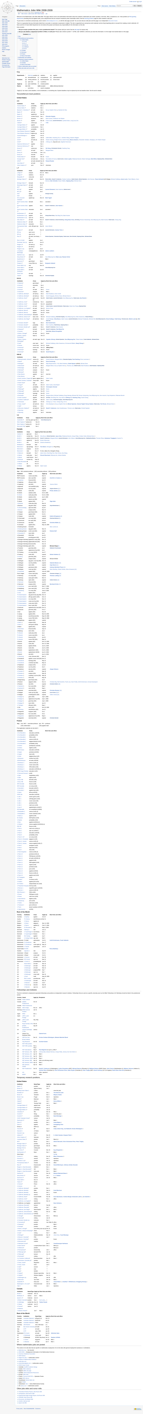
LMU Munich (28, 1325)
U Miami (21, 361)
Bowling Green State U (24, 1090)
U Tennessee (22, 402)
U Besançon (22, 758)
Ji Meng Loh (50, 142)
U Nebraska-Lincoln (24, 1243)
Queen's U (21, 1298)
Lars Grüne (54, 692)
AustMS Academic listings (32, 1367)
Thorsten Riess (101, 438)
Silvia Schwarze (71, 569)
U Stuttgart (21, 697)
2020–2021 (5, 24)
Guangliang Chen (60, 1124)
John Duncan (92, 179)
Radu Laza (112, 220)
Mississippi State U (23, 185)
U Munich (21, 652)
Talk (44, 12)
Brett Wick (95, 159)
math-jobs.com (24, 1361)
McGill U (21, 436)
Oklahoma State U (23, 222)
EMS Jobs (27, 1374)
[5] (61, 518)
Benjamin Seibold (51, 263)
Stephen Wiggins (76, 138)
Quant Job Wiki (24, 1403)
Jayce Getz (60, 436)
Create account (132, 1)
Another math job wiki (25, 1401)
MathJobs (31, 75)
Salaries (4, 48)
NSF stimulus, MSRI (29, 1062)
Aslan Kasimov (60, 189)
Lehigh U (21, 173)
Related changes (7, 59)
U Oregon (21, 385)
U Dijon (20, 775)
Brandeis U (21, 1093)
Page (18, 6)
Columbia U (22, 1112)
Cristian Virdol (84, 436)
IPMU (25, 1014)
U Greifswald (22, 571)
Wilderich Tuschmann (56, 548)
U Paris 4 (21, 833)
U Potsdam (21, 671)
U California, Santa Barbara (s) (27, 1214)
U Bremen (21, 510)
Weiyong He (55, 455)
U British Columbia (23, 1300)
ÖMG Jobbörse (28, 1369)
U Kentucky (22, 347)
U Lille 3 (21, 805)
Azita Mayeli (58, 385)
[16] (60, 580)
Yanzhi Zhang (86, 397)
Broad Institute (27, 1039)
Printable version (7, 63)
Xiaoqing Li (94, 140)
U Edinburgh (29, 966)
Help (4, 51)
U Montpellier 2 (22, 811)
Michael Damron (78, 1068)
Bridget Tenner (59, 140)
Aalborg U (28, 930)
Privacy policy (21, 1409)
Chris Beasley (51, 404)
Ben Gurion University (30, 1327)
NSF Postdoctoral (28, 1068)
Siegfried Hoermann (67, 142)
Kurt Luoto (43, 1300)
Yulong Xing (119, 220)
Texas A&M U (22, 267)
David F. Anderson (58, 179)
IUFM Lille (21, 794)
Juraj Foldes (58, 1282)
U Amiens (21, 746)
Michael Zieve (110, 159)
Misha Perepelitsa (58, 331)
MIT (20, 187)
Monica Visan (59, 296)
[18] (61, 684)
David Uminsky (101, 1070)
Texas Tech (21, 273)
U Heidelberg (22, 586)
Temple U (21, 263)
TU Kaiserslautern (23, 595)
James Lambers (51, 251)
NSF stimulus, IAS (28, 1054)
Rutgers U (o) (22, 249)
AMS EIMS (23, 1352)
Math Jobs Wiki (6, 21)
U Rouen (21, 894)
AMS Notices (23, 1356)
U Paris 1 (21, 828)
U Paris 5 (21, 835)
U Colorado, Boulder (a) (25, 327)
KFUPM (28, 949)
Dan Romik (84, 298)
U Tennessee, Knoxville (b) (25, 1260)
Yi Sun (55, 402)
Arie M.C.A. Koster (56, 478)
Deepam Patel (69, 1135)
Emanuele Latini (78, 1197)
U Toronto (21, 1306)
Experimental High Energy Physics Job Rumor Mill (33, 1395)
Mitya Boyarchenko (52, 363)
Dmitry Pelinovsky (46, 440)
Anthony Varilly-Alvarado (72, 1165)
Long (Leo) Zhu (76, 121)
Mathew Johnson (130, 1068)
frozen (49, 157)
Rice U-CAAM (22, 240)
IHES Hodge (27, 1008)
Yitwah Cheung (51, 140)
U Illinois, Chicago (23, 333)
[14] (62, 573)
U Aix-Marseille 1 (23, 733)
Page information (7, 67)
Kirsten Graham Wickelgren (48, 1037)
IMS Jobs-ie (27, 1378)
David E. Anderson (45, 1068)
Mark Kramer (50, 118)
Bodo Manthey (55, 569)
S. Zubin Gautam (59, 1135)
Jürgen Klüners (55, 488)
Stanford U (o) (22, 255)
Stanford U (21, 1173)
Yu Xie (56, 1154)
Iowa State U (22, 163)
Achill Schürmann (84, 682)
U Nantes (21, 820)
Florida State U (22, 157)
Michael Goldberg (116, 179)
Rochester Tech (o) (23, 242)
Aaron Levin (62, 159)
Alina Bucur (58, 319)
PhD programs (6, 46)
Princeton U (22, 1158)
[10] (61, 563)
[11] (59, 565)
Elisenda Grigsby (52, 116)
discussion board (114, 21)
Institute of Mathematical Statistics (29, 1359)
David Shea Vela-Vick (121, 1070)
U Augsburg (22, 480)
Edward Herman (52, 1052)
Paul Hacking (77, 359)
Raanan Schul (67, 257)
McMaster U (22, 444)
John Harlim (60, 206)
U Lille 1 (21, 797)
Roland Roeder (51, 161)
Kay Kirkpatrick (112, 395)
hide (31, 34)
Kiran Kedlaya (111, 319)
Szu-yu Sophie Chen (52, 110)
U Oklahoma (22, 1248)
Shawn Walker (63, 181)
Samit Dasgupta (51, 296)
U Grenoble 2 (22, 790)
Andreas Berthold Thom (58, 567)
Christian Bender (56, 690)
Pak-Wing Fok (60, 215)
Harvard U (21, 1129)
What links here (6, 58)
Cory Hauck (63, 397)
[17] (61, 584)
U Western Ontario (23, 1311)
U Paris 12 (21, 864)
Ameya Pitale (76, 436)
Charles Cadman (67, 179)
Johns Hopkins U (23, 165)
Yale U (20, 1286)
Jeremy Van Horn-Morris (70, 1052)
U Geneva (28, 957)
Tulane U (21, 1182)
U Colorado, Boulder (24, 323)
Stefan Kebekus (55, 554)
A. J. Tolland (58, 1175)
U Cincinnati (22, 1218)
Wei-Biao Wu (50, 321)
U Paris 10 (21, 854)
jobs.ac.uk (25, 1386)
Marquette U (22, 177)
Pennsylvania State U (24, 1163)
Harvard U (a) (22, 1133)
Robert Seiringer (87, 159)
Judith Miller (50, 138)
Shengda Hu (51, 447)
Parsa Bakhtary (55, 949)
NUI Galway (29, 936)
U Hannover (22, 582)
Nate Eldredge (59, 1116)
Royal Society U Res (29, 1023)
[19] (62, 690)
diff (20, 14)
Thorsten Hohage (55, 573)
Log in (140, 1)
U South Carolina (23, 397)
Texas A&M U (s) (23, 265)
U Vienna (28, 921)
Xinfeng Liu (70, 397)
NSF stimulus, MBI (28, 1060)
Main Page (5, 19)
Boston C (21, 116)
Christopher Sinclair (58, 148)
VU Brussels (29, 927)
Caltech (21, 123)
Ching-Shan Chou (51, 215)
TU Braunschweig (23, 508)
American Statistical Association (28, 1354)
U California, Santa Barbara (26, 315)
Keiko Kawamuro (81, 317)
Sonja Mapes (58, 1122)
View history (112, 6)
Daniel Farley (67, 140)
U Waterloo (21, 1308)
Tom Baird (44, 447)
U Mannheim (22, 629)
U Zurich (28, 961)
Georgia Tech (22, 159)
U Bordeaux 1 (22, 763)
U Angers (21, 752)
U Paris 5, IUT (22, 837)
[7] (58, 527)
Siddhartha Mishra (92, 438)
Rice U (20, 236)
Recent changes (6, 49)
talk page (78, 30)
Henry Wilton (58, 1101)
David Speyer (73, 363)
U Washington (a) (23, 1277)
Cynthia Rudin (67, 121)
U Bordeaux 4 (22, 769)
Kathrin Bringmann (56, 516)
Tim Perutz (105, 404)
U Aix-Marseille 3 (23, 741)
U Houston (21, 331)
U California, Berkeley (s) (25, 1195)
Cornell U (21, 1114)
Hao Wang (66, 453)
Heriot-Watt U (29, 963)
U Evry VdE (22, 780)
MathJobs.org (23, 1350)
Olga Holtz (54, 501)
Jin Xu (66, 402)
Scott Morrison (59, 1190)
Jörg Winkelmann (55, 505)
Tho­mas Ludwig (55, 576)
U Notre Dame (22, 1246)
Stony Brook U (22, 257)
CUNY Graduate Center (25, 1118)
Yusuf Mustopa (66, 1235)
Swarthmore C (22, 259)
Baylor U (21, 112)
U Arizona (21, 285)
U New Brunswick (23, 462)
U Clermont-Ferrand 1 (24, 773)
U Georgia (21, 1226)
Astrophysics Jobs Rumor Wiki (28, 1393)
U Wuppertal (22, 716)
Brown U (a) (22, 1097)
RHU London (29, 978)
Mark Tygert (50, 198)
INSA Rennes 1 (23, 892)
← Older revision (25, 14)
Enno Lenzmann (86, 359)
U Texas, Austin (23, 404)
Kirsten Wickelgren (78, 1129)
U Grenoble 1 (22, 788)
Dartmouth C (22, 1120)
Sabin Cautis (76, 179)
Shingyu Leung (50, 194)
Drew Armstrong (61, 220)
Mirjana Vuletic (59, 1095)
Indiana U (21, 1135)
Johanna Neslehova (47, 442)
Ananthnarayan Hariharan (62, 1243)
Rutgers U (21, 244)
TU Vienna (28, 919)
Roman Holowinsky (86, 220)
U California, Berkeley (24, 294)
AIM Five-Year (27, 1037)
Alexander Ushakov (86, 140)
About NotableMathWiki (30, 1409)
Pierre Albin (50, 179)
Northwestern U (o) (23, 218)
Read (98, 6)
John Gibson (73, 438)
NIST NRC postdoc (29, 1046)
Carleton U (21, 434)
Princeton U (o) (22, 1161)
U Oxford (27, 1339)
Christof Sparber (87, 408)
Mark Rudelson (51, 294)
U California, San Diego (25, 319)
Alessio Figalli (82, 404)
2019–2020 (5, 26)
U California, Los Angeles (25, 308)
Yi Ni (48, 123)
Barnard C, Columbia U (25, 110)
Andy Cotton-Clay (60, 1129)
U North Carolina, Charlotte (26, 380)
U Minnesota (22, 366)
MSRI (25, 1074)
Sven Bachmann (59, 1197)
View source (104, 6)
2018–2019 (5, 28)
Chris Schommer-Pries (64, 1070)
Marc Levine (54, 527)
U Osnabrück (22, 661)
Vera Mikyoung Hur (97, 220)
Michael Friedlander (84, 319)
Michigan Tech (22, 1148)
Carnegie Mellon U (23, 125)
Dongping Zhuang (83, 1282)
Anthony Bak (43, 1052)
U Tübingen (22, 705)
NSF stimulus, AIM (28, 1052)
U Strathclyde (29, 981)
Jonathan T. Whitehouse (70, 1282)
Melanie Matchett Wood (62, 1037)
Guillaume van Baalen (60, 118)
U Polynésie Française (24, 886)
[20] (58, 692)
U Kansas (21, 345)
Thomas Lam (126, 319)
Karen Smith (59, 294)
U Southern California (24, 400)
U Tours (21, 907)
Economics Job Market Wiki (27, 1399)
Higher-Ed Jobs (24, 1358)
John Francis (111, 1068)
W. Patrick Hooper (102, 140)
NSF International (28, 1050)
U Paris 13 (21, 869)
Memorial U (22, 447)
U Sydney (28, 917)
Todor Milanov (133, 179)
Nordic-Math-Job (31, 1380)
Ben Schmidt (55, 181)
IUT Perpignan (22, 877)
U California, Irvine (23, 302)
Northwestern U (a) (23, 215)
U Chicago (21, 1216)
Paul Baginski (44, 1050)
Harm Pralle (76, 682)
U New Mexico (22, 374)
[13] (77, 569)
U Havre (21, 792)
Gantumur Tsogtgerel (112, 438)
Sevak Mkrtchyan (60, 1165)
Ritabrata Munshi (78, 159)
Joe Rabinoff (69, 1129)
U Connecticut (22, 1222)
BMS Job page (29, 1371)
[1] (62, 478)
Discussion (23, 6)
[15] (61, 576)
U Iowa (20, 343)
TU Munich (21, 633)
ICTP (26, 1329)
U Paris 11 (21, 856)
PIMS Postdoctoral (28, 1006)
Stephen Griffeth (57, 1337)
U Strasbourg (22, 901)
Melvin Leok (68, 189)
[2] (60, 488)
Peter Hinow (59, 453)
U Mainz (21, 622)
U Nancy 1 (21, 816)
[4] (62, 516)
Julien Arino (45, 453)
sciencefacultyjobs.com (26, 1363)
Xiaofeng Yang (67, 148)
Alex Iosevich (104, 395)
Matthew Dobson (95, 1068)
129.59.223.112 (39, 12)
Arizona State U (23, 106)
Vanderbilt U (22, 420)
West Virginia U (23, 422)
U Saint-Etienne (23, 898)
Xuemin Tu (121, 438)
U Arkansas (22, 292)
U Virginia (21, 1273)
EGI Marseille (22, 809)
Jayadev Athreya (52, 339)
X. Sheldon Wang (66, 138)
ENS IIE (21, 826)
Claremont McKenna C (24, 144)
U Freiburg (21, 556)
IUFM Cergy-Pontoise (24, 771)
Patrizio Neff (54, 531)
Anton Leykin (69, 159)
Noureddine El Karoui (52, 159)
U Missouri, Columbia (24, 1237)
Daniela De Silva (64, 110)
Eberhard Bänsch (55, 518)
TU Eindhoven (29, 942)
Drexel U (21, 148)
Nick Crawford (51, 325)
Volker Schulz (54, 580)
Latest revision (33, 14)
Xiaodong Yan (57, 138)
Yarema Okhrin (55, 484)
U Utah (20, 406)
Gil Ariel (50, 397)
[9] (61, 554)
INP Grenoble (22, 784)
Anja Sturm (54, 565)
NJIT (20, 194)
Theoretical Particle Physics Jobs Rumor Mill (31, 1392)
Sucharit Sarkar (44, 1042)
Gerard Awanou (52, 359)
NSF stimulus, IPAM (29, 1058)
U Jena (20, 593)
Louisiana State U (23, 1139)
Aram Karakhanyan (63, 408)
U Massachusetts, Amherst (25, 359)
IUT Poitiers (22, 884)
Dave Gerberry (59, 1203)
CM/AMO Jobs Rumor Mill (27, 1397)
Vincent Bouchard (47, 455)
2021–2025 (5, 23)
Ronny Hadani (91, 404)
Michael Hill (93, 319)
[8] (60, 546)
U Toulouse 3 (22, 905)
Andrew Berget (69, 1197)
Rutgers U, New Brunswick (25, 1167)
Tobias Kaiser (80, 339)
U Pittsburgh (22, 389)
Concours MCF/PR (29, 1376)
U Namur (28, 925)
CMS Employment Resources (32, 1373)
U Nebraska (22, 370)
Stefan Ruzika (63, 569)
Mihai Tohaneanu (59, 1156)
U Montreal (21, 459)
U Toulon (21, 903)
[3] (60, 491)
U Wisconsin (22, 1280)
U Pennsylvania (23, 1250)
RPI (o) (20, 232)
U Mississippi (22, 368)
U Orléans (21, 824)
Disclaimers (39, 1409)
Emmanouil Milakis (71, 343)
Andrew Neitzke (63, 455)
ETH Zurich (29, 959)
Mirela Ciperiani (84, 179)
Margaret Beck (51, 150)
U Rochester (22, 395)
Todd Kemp (119, 319)
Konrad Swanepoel (94, 682)
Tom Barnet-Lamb (60, 1093)
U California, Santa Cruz (25, 317)
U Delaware (22, 329)
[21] (60, 695)
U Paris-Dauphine (23, 852)
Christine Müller (55, 522)
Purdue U (21, 230)
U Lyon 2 (21, 807)
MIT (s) (20, 191)
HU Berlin (21, 495)
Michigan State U (23, 179)
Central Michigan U (24, 135)
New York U (22, 1150)
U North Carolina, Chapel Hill (26, 378)
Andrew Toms (60, 230)
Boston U (21, 118)
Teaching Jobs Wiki (7, 33)
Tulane (20, 276)
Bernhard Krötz (55, 584)
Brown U (21, 121)
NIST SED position (28, 1044)
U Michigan (21, 363)
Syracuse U (22, 261)
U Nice (20, 822)
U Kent (27, 976)
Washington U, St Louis (25, 1284)
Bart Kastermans (52, 323)
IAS (25, 1072)
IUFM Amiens (22, 750)
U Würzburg (22, 709)
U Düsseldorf (22, 533)
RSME (25, 1382)
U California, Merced (24, 310)
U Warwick (28, 983)
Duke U (21, 150)
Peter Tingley (89, 1070)
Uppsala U (28, 951)
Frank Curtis (50, 121)
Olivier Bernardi (59, 1141)
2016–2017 (5, 31)
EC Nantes (21, 818)
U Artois (21, 756)
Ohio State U (22, 220)
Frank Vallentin (88, 339)
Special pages (6, 61)
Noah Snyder (74, 1070)
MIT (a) (20, 189)
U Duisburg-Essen (23, 529)
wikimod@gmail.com (53, 21)
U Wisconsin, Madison (24, 408)
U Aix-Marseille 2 (23, 739)
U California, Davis (23, 298)
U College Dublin (30, 938)
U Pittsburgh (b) (23, 1252)
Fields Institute (27, 999)
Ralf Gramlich (62, 682)
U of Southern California (25, 1258)
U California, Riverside (24, 1205)
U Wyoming (22, 410)
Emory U (21, 152)
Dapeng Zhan (102, 159)
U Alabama (21, 283)
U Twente (28, 947)
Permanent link (6, 65)
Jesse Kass (58, 1235)
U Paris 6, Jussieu (23, 841)
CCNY (20, 138)
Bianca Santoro (75, 140)
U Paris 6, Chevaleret (24, 839)
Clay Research (27, 1042)
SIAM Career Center (25, 1365)
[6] (61, 522)
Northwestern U (23, 213)
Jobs (28, 1384)
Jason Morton (50, 226)
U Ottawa (21, 464)
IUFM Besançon (23, 760)
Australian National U (30, 1318)
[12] (66, 567)
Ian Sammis (88, 1197)
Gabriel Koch (44, 1033)
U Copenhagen (29, 932)
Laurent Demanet (58, 121)
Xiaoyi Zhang (90, 317)
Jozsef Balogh (51, 319)
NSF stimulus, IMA (28, 1056)
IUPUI (20, 161)
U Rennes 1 (22, 888)
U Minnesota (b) (23, 1241)
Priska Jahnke (55, 491)
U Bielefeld (21, 503)
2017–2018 (5, 30)
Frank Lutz (69, 682)
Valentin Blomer (55, 563)
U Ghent (28, 923)
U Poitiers (21, 879)
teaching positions (90, 18)
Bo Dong (49, 148)
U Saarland (21, 686)
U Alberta (21, 453)
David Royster (51, 352)
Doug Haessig (69, 395)
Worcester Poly (23, 426)
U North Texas (22, 383)
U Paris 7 (21, 845)
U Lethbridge (22, 1302)
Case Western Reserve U (25, 131)
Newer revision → (43, 14)
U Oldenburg (22, 656)
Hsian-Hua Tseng (75, 306)
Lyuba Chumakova (65, 1068)
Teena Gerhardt (100, 179)
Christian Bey (54, 682)
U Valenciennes (23, 909)
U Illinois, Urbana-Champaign (26, 1231)
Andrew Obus (46, 1070)
